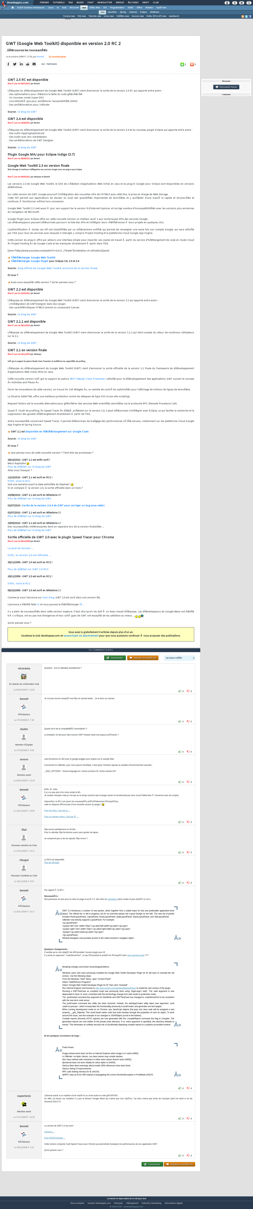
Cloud (50, 8)
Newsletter (104, 2)
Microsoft (74, 8)
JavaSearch (174, 16)
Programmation (117, 8)
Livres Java (109, 16)
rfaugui (24, 866)
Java (84, 8)
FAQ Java (81, 16)
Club (156, 2)
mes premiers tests (135, 961)
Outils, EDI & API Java (156, 16)
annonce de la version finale (80, 270)
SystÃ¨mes (161, 8)
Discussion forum (226, 87)
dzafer (24, 735)
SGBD (130, 8)
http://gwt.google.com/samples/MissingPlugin (116, 994)
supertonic (24, 1102)
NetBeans (154, 12)
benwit (40, 58)
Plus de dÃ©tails (51, 869)
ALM (64, 8)
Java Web (112, 12)
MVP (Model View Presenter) (88, 381)
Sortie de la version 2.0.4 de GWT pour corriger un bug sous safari (63, 508)
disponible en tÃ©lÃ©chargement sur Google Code (56, 434)
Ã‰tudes (133, 2)
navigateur (112, 905)
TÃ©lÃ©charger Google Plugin (29, 263)
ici (38, 606)
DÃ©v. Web (94, 8)
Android (133, 12)
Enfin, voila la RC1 (19, 483)
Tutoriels (58, 2)
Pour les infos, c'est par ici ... (57, 817)
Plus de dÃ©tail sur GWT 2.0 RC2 (28, 571)
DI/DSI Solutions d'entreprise (30, 8)
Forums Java (69, 16)
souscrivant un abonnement (81, 638)
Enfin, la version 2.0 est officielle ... (29, 557)
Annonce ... (49, 1138)
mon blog (48, 599)
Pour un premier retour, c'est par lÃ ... (61, 823)
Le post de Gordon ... (21, 550)
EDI (105, 8)
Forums (44, 2)
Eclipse (143, 12)
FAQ (70, 2)
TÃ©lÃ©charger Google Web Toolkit (33, 260)
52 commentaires (57, 59)
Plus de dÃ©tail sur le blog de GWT (29, 469)
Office (139, 8)
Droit (145, 2)
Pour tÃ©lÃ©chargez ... (54, 1144)
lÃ (81, 606)
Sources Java (138, 16)
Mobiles (149, 8)
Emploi (120, 2)
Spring (123, 12)
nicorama (24, 674)
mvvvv (24, 765)
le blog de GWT (27, 114)
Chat (90, 2)
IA (58, 8)
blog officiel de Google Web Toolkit (39, 270)
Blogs (80, 2)
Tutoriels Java (94, 16)
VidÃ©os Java (122, 16)
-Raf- (24, 836)
